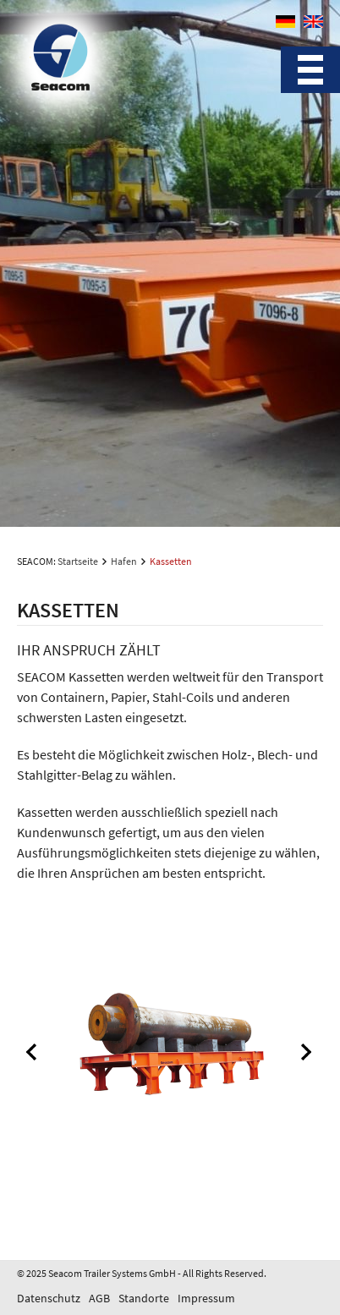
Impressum (206, 1298)
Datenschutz (48, 1298)
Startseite (78, 561)
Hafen (124, 561)
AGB (99, 1298)
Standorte (143, 1298)
